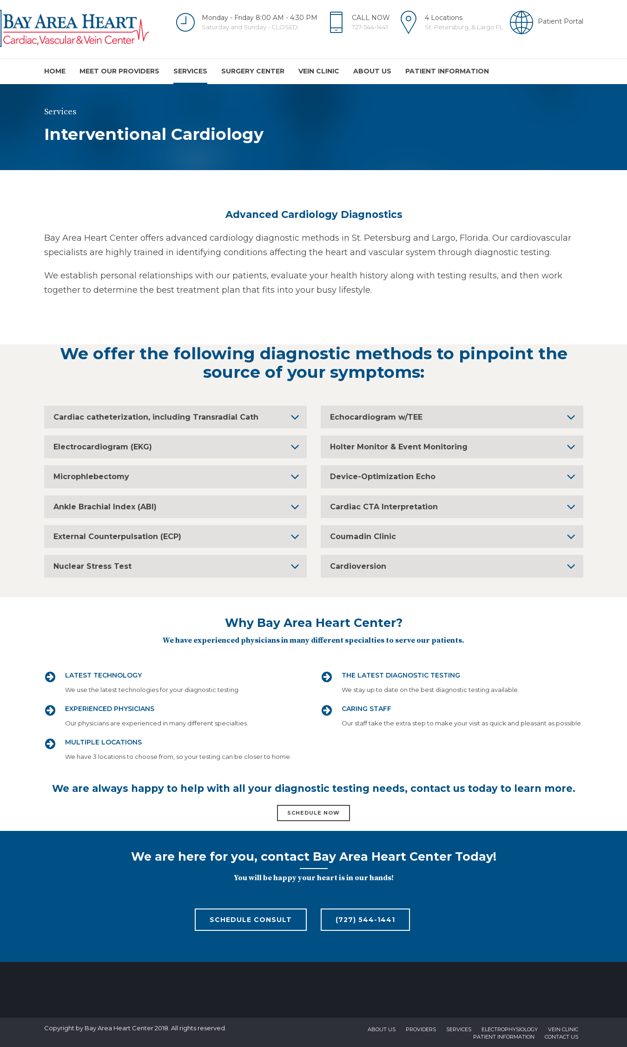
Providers (421, 1029)
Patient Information (447, 71)
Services (190, 71)
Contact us (561, 1037)
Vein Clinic (318, 71)
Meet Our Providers (119, 71)
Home (55, 71)
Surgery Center (252, 71)
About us (372, 71)
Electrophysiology (510, 1029)
